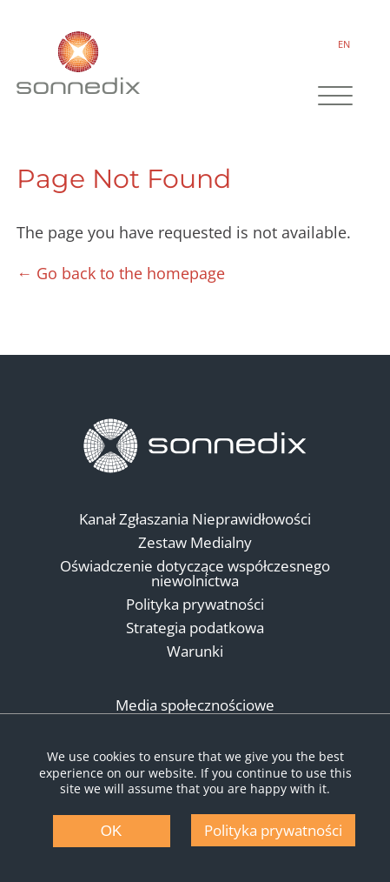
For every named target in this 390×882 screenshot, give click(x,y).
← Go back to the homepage (121, 273)
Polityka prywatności (195, 604)
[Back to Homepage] (195, 446)
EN (342, 43)
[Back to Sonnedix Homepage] (79, 62)
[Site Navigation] (333, 98)
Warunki (195, 651)
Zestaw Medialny (195, 542)
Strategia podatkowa (195, 627)
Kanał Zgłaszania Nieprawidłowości (195, 518)
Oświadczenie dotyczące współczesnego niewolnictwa (195, 573)
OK (111, 831)
